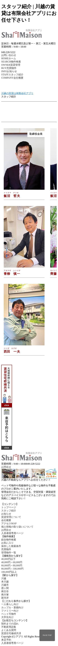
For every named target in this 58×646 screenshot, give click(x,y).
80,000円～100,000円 (12, 568)
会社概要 (12, 77)
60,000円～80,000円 (11, 565)
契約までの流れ (10, 623)
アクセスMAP (9, 523)
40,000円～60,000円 (11, 562)
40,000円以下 (8, 559)
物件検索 (11, 61)
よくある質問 (8, 630)
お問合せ (6, 467)
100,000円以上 (9, 572)
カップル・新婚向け (12, 607)
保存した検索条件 (11, 546)
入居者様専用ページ (12, 533)
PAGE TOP (47, 635)
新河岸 (5, 597)
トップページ (8, 507)
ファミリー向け (10, 610)
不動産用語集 (8, 627)
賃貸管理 (10, 65)
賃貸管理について (11, 517)
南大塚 (5, 594)
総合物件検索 (8, 539)
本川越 (5, 581)
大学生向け (7, 617)
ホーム (8, 58)
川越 (3, 578)
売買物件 (8, 68)
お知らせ (9, 71)
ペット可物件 (8, 614)
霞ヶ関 (5, 588)
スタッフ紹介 (12, 74)
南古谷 (5, 591)
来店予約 (6, 639)
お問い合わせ (8, 55)
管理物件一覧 (8, 552)
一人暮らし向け (10, 604)
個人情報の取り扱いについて (17, 526)
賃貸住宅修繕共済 (11, 633)
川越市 (5, 585)
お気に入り (7, 543)
